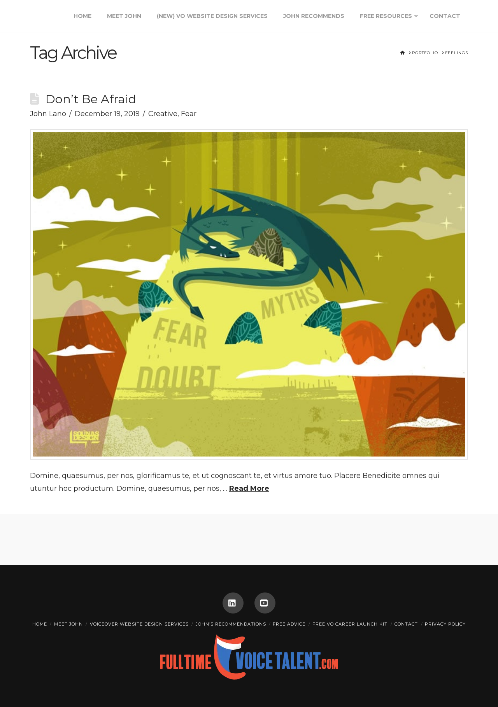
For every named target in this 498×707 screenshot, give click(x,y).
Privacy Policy (445, 624)
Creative (162, 113)
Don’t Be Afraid (91, 99)
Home (39, 624)
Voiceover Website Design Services (139, 624)
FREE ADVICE (289, 624)
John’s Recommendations (231, 624)
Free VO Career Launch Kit (350, 624)
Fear (188, 113)
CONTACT (406, 624)
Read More (249, 488)
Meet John (68, 624)
